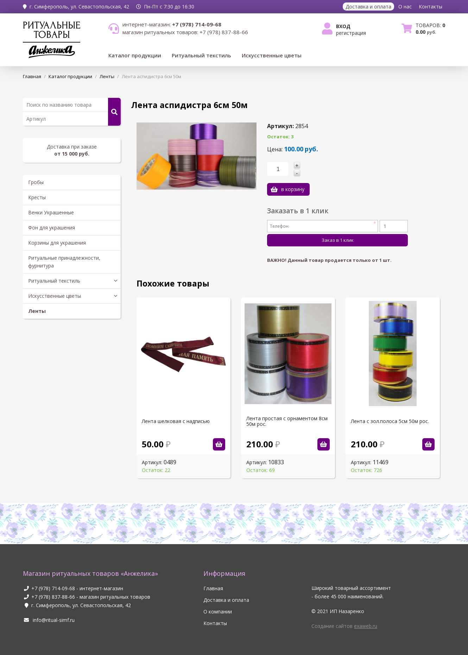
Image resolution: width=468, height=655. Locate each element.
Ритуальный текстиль (201, 55)
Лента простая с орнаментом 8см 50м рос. (287, 421)
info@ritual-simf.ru (49, 620)
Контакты (430, 6)
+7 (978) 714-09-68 (53, 588)
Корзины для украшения (57, 242)
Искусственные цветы (272, 55)
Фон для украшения (51, 227)
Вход (343, 26)
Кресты (37, 197)
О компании (217, 611)
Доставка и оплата (368, 6)
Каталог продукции (134, 55)
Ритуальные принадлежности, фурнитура (64, 261)
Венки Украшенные (51, 212)
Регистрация (351, 33)
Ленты (37, 311)
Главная (213, 588)
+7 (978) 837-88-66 (53, 596)
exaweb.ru (365, 626)
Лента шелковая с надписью (176, 421)
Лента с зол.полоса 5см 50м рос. (390, 421)
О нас (405, 6)
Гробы (36, 182)
